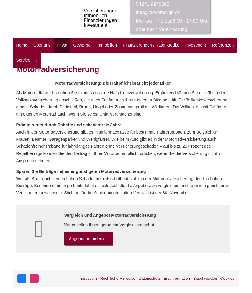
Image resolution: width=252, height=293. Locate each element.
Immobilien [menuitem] (106, 45)
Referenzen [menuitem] (223, 45)
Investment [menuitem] (195, 45)
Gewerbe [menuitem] (81, 45)
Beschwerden (205, 278)
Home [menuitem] (21, 45)
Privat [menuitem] (62, 45)
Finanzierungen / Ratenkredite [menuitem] (151, 45)
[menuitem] (37, 60)
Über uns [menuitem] (42, 45)
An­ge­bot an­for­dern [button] (86, 238)
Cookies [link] (227, 278)
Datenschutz (149, 278)
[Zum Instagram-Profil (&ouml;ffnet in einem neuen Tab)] (34, 278)
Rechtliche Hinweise (117, 278)
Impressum (87, 278)
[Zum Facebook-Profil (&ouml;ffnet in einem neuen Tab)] (21, 278)
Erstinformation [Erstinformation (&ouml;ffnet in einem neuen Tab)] (177, 278)
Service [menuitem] (23, 60)
